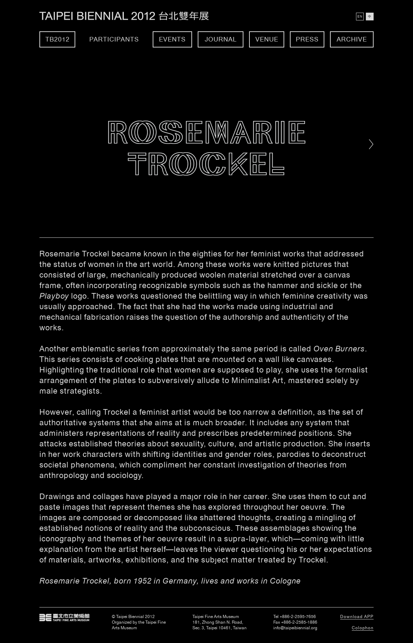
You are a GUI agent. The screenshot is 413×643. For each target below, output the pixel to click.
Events (172, 39)
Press (307, 39)
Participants (114, 39)
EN (359, 16)
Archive (352, 39)
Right (371, 144)
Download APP (357, 616)
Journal (221, 39)
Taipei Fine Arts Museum (64, 618)
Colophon (363, 627)
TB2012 (57, 39)
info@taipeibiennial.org (295, 627)
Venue (266, 39)
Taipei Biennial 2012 (131, 16)
